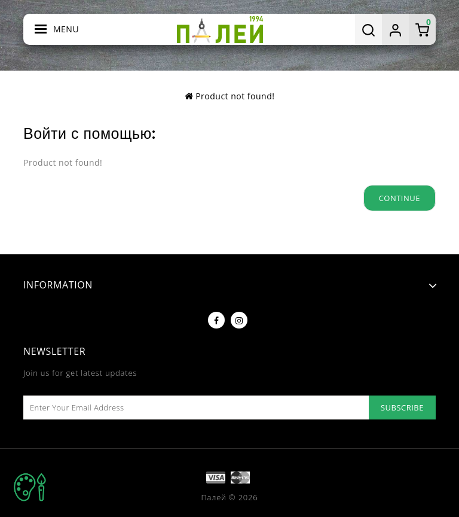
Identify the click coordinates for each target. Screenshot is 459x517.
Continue (399, 198)
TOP (30, 487)
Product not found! (234, 96)
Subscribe (402, 407)
